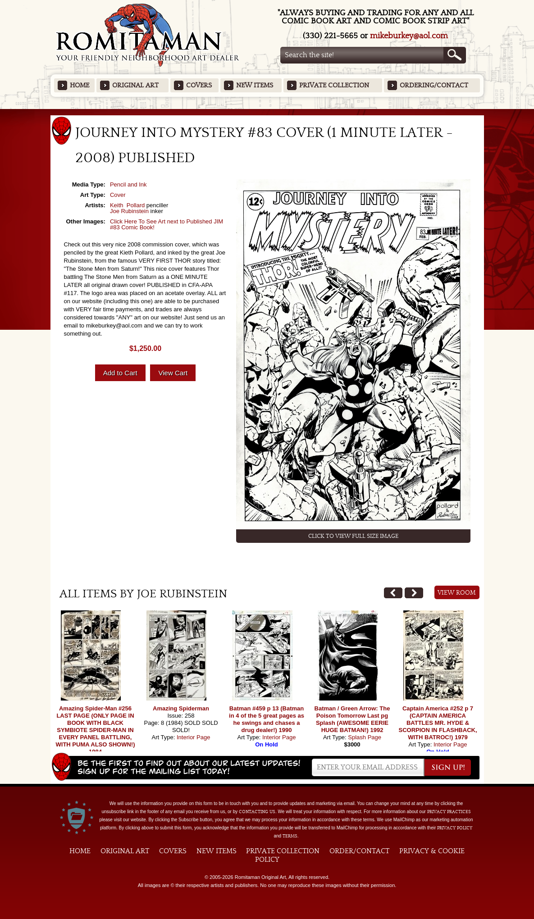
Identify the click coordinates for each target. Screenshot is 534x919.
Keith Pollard (127, 205)
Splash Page (364, 737)
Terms (290, 836)
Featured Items (267, 112)
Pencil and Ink (128, 184)
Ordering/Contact (434, 85)
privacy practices (449, 811)
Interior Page (193, 737)
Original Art (135, 85)
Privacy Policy (454, 828)
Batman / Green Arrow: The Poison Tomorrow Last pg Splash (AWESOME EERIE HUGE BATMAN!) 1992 (352, 719)
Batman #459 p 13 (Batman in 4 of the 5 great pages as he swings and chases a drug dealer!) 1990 (266, 719)
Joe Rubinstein (129, 211)
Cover (118, 194)
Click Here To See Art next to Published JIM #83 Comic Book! (166, 224)
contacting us (257, 811)
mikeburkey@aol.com (409, 36)
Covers (199, 85)
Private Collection (334, 85)
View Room (457, 592)
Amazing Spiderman (181, 708)
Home (79, 85)
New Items (254, 85)
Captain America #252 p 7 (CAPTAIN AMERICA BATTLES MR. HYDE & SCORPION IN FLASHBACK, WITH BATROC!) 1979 (437, 723)
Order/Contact (359, 851)
